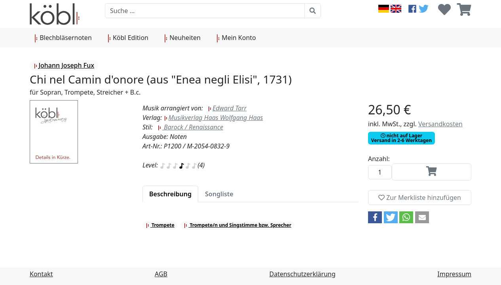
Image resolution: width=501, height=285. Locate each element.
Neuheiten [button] (182, 38)
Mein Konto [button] (236, 38)
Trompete (160, 225)
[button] (375, 217)
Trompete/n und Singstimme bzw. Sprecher (237, 225)
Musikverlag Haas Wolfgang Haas (213, 117)
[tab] (170, 194)
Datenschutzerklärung (302, 274)
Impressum (454, 274)
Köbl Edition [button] (128, 38)
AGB (161, 274)
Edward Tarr (227, 108)
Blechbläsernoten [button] (63, 38)
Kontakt (41, 274)
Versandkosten (440, 124)
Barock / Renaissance (190, 127)
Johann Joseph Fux (64, 65)
